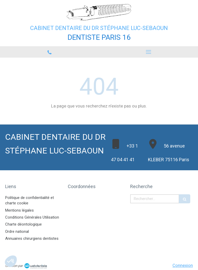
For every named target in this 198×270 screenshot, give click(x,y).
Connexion (182, 265)
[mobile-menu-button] (148, 52)
